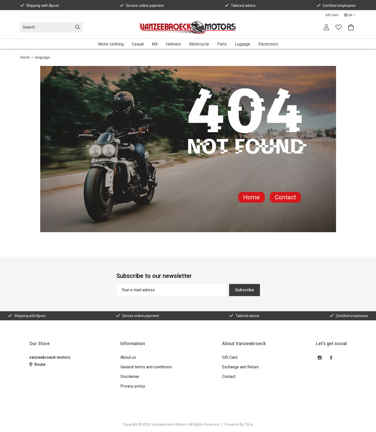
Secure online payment (142, 5)
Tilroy (249, 424)
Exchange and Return (240, 367)
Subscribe (244, 289)
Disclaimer (129, 376)
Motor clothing (111, 44)
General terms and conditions (146, 367)
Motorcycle (199, 44)
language (42, 57)
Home (25, 57)
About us (128, 357)
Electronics (268, 44)
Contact (285, 197)
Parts (222, 44)
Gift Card (331, 15)
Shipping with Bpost (39, 5)
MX (155, 44)
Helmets (173, 44)
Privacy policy (132, 386)
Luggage (242, 44)
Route (37, 364)
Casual (138, 44)
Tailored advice (240, 5)
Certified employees (336, 5)
